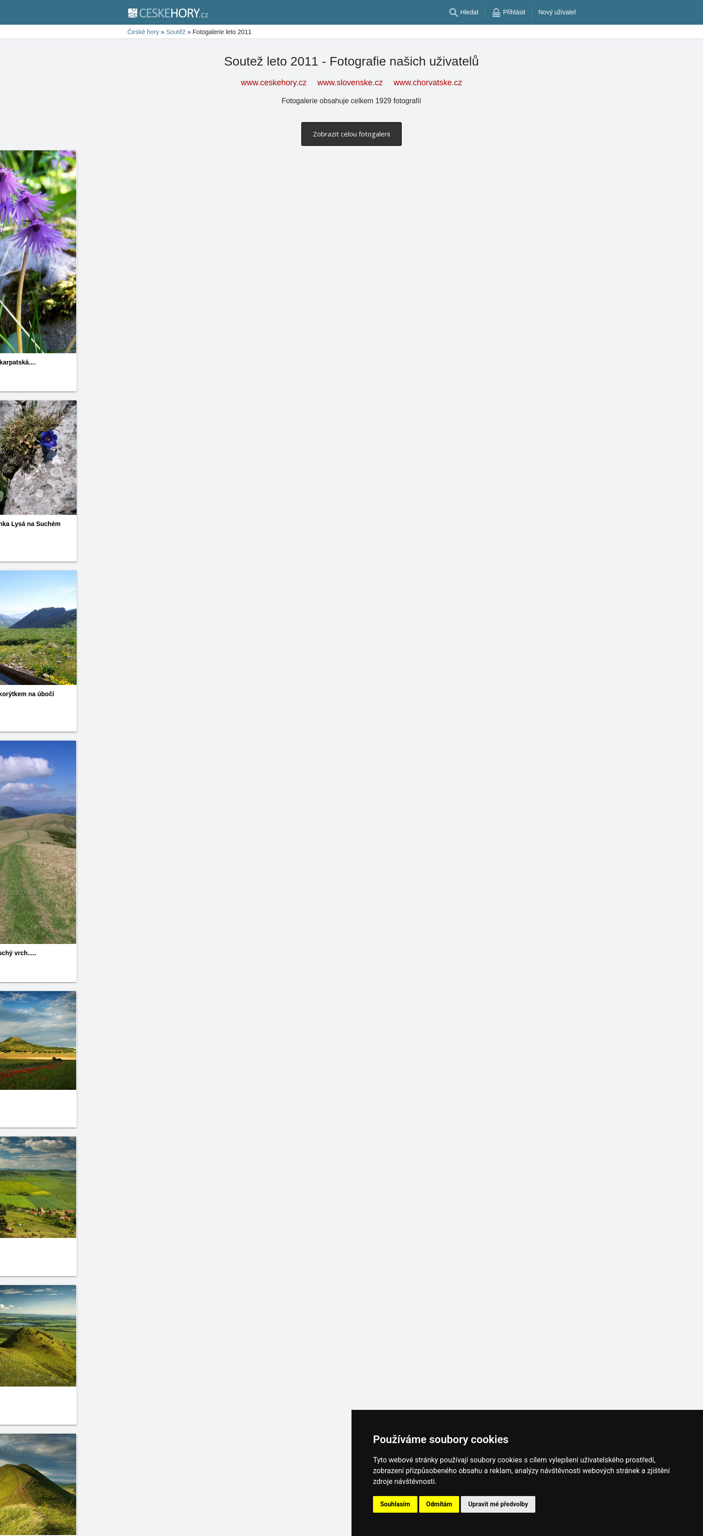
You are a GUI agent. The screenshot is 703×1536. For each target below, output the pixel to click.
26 (274, 1523)
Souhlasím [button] (395, 1504)
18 (204, 1523)
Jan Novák (375, 599)
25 (265, 1523)
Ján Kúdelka (539, 1120)
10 (135, 1523)
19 (213, 1523)
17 (196, 1523)
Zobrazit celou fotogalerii (351, 133)
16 (187, 1523)
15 (178, 1523)
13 (161, 1523)
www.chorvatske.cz (428, 83)
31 (318, 1523)
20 (222, 1523)
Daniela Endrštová (386, 438)
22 (239, 1523)
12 (152, 1523)
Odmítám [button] (439, 1504)
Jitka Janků (53, 372)
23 (248, 1523)
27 (283, 1523)
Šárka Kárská (379, 1321)
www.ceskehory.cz (274, 83)
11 (144, 1523)
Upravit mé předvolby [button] (498, 1504)
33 (335, 1523)
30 (309, 1523)
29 (300, 1523)
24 (257, 1523)
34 (344, 1523)
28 (292, 1523)
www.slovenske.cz (350, 83)
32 (327, 1523)
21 (231, 1523)
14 (170, 1523)
